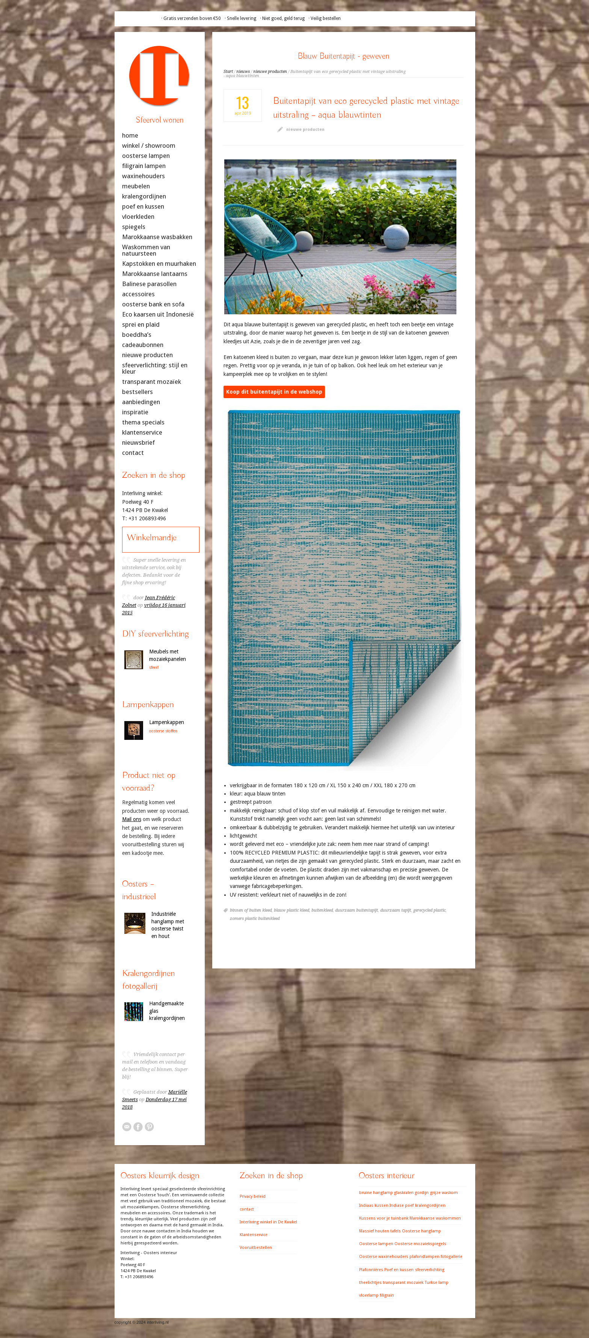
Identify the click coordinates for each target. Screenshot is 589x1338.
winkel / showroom (148, 145)
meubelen (136, 186)
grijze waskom (444, 1192)
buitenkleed (322, 910)
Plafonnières (371, 1269)
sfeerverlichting (429, 1269)
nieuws (243, 71)
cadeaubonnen (142, 345)
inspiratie (135, 412)
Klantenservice (253, 1234)
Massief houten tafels (380, 1231)
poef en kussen (143, 206)
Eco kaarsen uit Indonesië (158, 314)
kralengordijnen (144, 196)
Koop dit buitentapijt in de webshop (274, 392)
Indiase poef (402, 1205)
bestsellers (137, 392)
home (130, 135)
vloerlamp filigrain (376, 1295)
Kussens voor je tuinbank (383, 1218)
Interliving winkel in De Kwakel (268, 1222)
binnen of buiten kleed (251, 910)
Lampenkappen (166, 722)
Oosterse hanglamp (421, 1231)
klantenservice (142, 432)
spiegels (133, 227)
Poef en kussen (399, 1269)
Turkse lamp (437, 1282)
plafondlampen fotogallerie (435, 1256)
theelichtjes (370, 1282)
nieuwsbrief (138, 442)
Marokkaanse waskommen (435, 1218)
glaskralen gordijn (411, 1192)
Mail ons (131, 819)
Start (228, 71)
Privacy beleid (253, 1196)
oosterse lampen (146, 156)
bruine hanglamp (376, 1192)
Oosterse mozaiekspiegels (420, 1243)
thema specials (143, 422)
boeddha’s (136, 335)
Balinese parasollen (149, 284)
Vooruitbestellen (256, 1247)
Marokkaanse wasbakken (157, 237)
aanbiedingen (141, 402)
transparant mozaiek (403, 1282)
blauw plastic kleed (291, 910)
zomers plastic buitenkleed (254, 918)
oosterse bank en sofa (153, 304)
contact (133, 453)
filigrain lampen (144, 166)
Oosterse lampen (376, 1243)
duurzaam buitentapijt (356, 910)
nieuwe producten (270, 71)
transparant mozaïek (151, 382)
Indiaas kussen (373, 1205)
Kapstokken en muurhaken (159, 264)
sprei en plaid (141, 324)
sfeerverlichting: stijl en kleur (154, 368)
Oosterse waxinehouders (383, 1256)
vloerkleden (138, 217)
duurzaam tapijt (395, 910)
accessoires (138, 294)
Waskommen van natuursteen (146, 250)
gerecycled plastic (429, 910)
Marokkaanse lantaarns (154, 274)
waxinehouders (143, 176)
